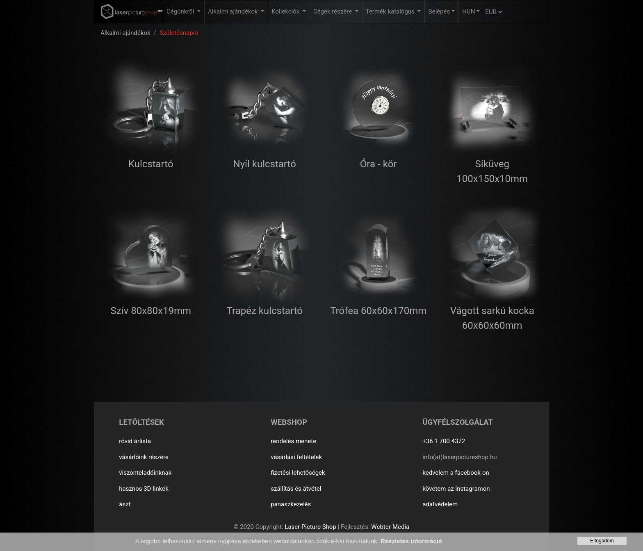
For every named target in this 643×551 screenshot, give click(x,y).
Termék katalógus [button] (391, 11)
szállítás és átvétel (296, 488)
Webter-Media (390, 527)
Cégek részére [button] (333, 11)
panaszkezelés (291, 504)
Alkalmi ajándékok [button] (233, 11)
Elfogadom (601, 541)
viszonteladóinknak (145, 472)
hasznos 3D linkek (144, 488)
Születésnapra (179, 32)
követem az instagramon (456, 488)
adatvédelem (440, 504)
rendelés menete (293, 441)
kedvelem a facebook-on (455, 472)
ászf (125, 504)
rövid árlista (135, 441)
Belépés (439, 11)
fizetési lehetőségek (298, 472)
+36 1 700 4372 (443, 441)
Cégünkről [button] (181, 11)
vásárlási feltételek (296, 457)
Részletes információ (411, 540)
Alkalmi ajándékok (125, 32)
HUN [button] (468, 11)
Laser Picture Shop (310, 527)
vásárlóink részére (144, 457)
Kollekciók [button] (286, 11)
